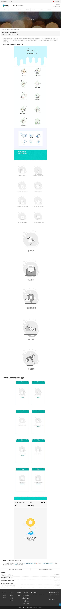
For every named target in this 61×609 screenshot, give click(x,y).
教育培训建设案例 (26, 595)
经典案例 (27, 9)
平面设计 (11, 597)
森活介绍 (4, 594)
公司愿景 (4, 597)
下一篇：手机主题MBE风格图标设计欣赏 (45, 569)
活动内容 (11, 600)
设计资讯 (18, 595)
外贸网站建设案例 (26, 597)
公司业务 (4, 595)
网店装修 (11, 598)
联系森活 (49, 9)
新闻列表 (6, 29)
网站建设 (12, 9)
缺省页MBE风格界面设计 (48, 563)
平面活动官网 (57, 1)
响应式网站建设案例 (25, 594)
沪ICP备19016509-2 (39, 607)
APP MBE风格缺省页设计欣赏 (30, 563)
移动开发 (19, 9)
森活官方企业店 (35, 594)
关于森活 (41, 9)
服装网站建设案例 (26, 603)
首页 (5, 9)
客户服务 (34, 9)
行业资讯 (18, 594)
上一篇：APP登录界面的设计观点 (16, 569)
